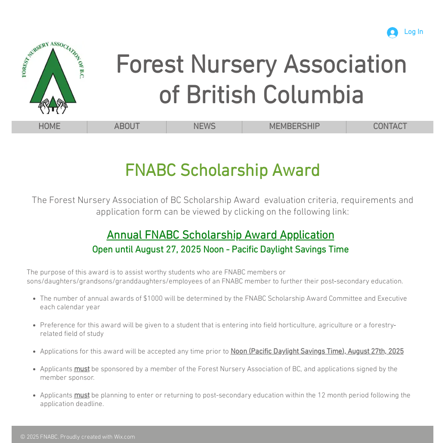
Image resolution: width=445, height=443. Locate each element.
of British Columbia (261, 97)
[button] (126, 127)
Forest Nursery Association (261, 66)
